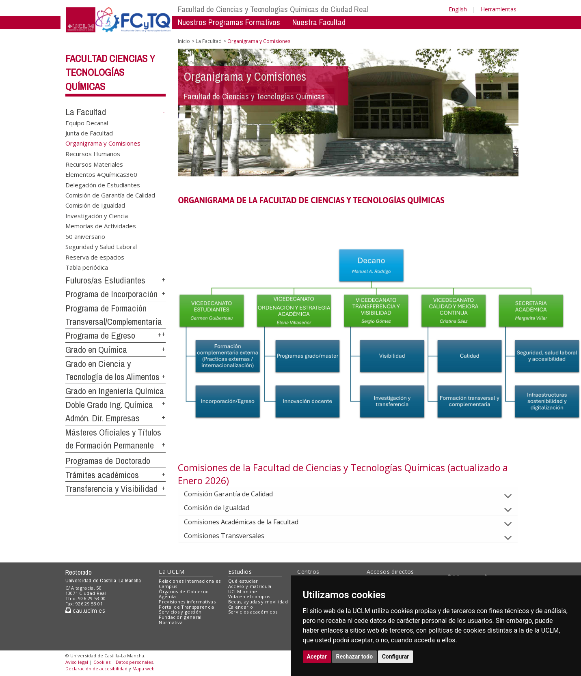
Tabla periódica (86, 267)
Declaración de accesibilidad (96, 668)
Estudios (240, 571)
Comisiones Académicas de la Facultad (247, 521)
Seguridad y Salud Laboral (101, 247)
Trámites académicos (102, 475)
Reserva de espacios (94, 257)
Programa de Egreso (100, 335)
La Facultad (85, 112)
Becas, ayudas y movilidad (258, 602)
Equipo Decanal (86, 123)
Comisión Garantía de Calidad (235, 493)
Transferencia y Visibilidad (111, 489)
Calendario (240, 607)
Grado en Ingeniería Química (114, 391)
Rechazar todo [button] (354, 656)
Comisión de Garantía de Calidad (110, 195)
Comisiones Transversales (230, 535)
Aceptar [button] (317, 656)
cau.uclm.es (85, 610)
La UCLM (171, 571)
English (458, 9)
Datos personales (134, 662)
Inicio (184, 41)
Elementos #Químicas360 (101, 174)
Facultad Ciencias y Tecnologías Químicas (110, 72)
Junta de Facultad (89, 133)
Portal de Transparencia (186, 607)
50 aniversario (85, 236)
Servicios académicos (253, 612)
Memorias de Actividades (100, 226)
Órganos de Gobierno (184, 591)
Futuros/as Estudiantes (105, 280)
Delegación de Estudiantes (102, 184)
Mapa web (143, 668)
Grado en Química (96, 349)
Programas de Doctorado (107, 461)
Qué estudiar (243, 581)
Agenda (167, 596)
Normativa (171, 622)
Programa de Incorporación (111, 294)
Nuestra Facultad (319, 22)
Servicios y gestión (180, 612)
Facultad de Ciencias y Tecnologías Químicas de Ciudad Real (273, 9)
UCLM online (242, 591)
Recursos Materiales (94, 164)
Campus (168, 586)
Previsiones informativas (187, 602)
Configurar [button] (395, 656)
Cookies (101, 662)
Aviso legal (76, 662)
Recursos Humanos (92, 154)
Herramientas (498, 9)
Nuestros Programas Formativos (229, 22)
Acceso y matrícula (250, 586)
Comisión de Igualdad (95, 205)
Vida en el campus (249, 596)
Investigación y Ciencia (96, 215)
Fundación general (180, 617)
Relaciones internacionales (190, 581)
